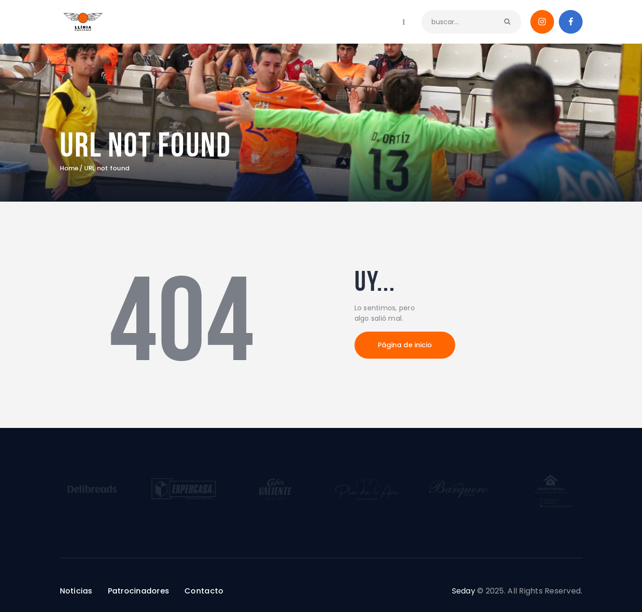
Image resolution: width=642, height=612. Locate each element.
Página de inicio (405, 345)
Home (69, 168)
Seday (463, 590)
